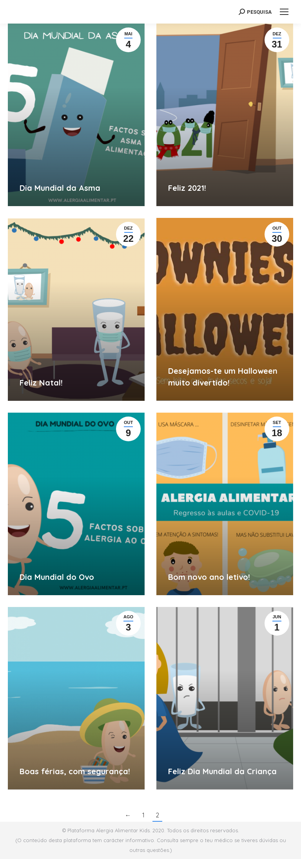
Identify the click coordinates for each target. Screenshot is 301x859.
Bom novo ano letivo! (209, 577)
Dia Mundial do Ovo (57, 577)
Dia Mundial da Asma (60, 188)
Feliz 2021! (187, 188)
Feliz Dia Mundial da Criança (222, 771)
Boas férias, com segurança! (75, 771)
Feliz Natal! (41, 382)
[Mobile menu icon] (284, 11)
